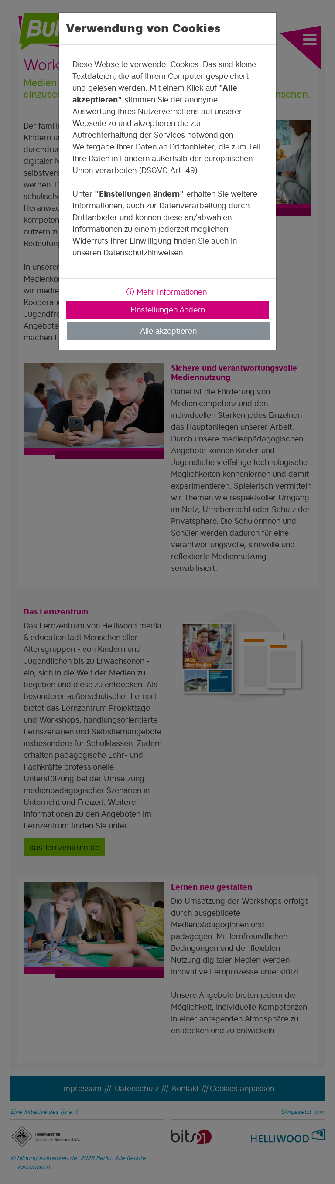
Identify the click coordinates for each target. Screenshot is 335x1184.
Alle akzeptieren (168, 331)
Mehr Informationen (166, 292)
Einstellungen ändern (167, 310)
